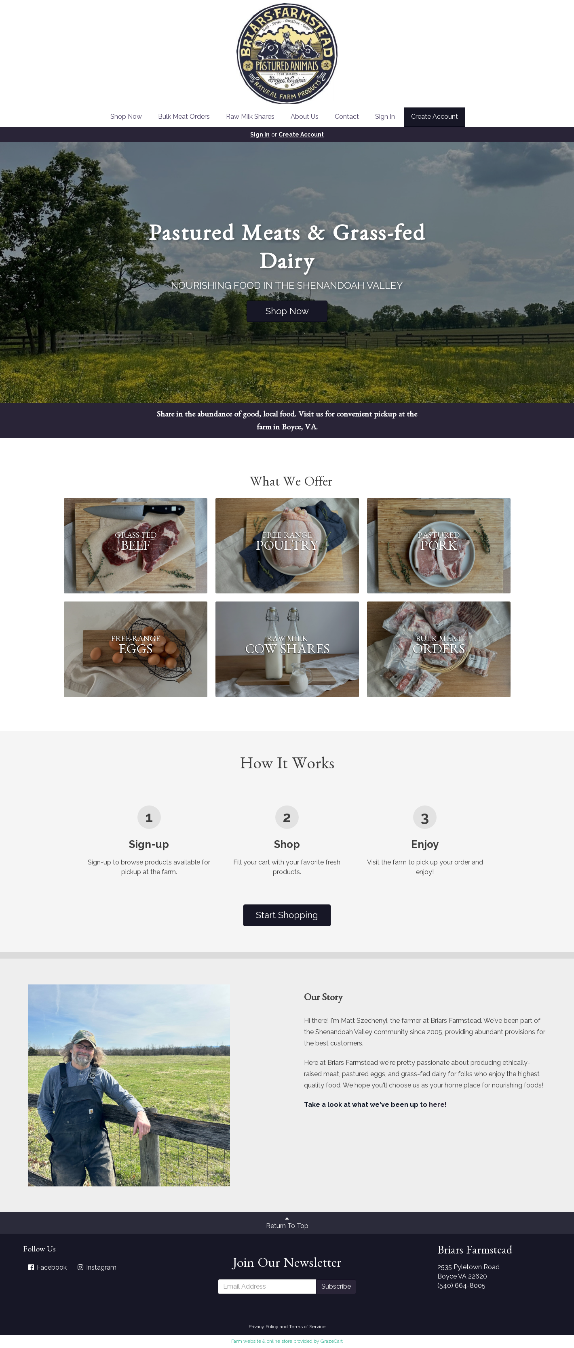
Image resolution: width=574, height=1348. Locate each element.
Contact (347, 116)
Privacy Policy (264, 1326)
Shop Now (126, 116)
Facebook (47, 1267)
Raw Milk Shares (250, 116)
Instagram (96, 1267)
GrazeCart (332, 1341)
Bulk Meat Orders (184, 116)
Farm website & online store (261, 1341)
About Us (305, 116)
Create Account (434, 116)
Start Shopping (287, 915)
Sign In (385, 116)
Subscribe (336, 1286)
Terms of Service (307, 1326)
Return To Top (287, 1222)
